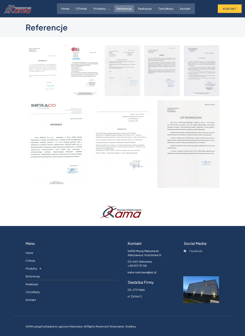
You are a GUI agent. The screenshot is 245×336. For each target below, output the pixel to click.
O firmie (81, 8)
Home (65, 8)
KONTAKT (229, 9)
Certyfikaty (166, 8)
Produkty (102, 9)
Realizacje (145, 8)
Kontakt (185, 8)
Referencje (124, 8)
